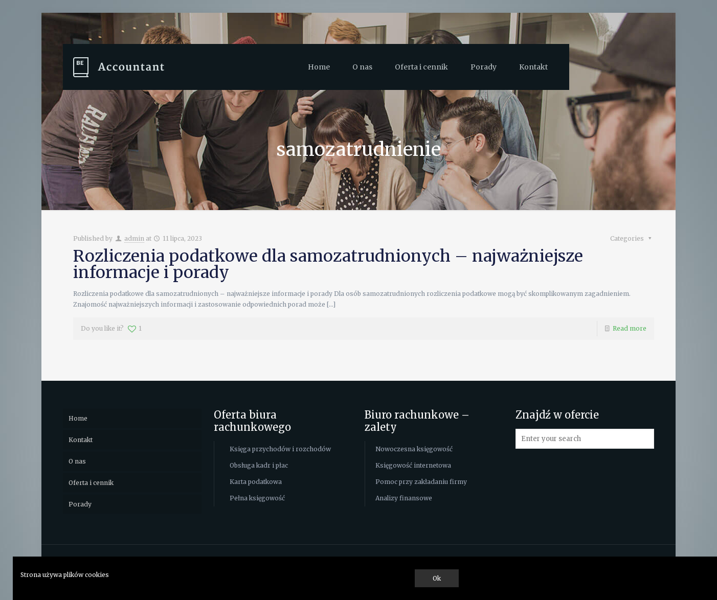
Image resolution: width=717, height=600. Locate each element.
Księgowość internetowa (413, 465)
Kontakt (81, 440)
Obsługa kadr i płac (259, 465)
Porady (80, 504)
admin (134, 238)
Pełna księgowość (257, 498)
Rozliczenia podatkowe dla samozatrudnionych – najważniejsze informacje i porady (328, 264)
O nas (77, 461)
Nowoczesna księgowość (414, 449)
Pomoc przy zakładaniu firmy (421, 482)
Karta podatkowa (256, 482)
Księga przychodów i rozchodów (280, 449)
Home (78, 418)
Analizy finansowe (403, 498)
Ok (437, 578)
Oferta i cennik (91, 483)
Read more (629, 328)
